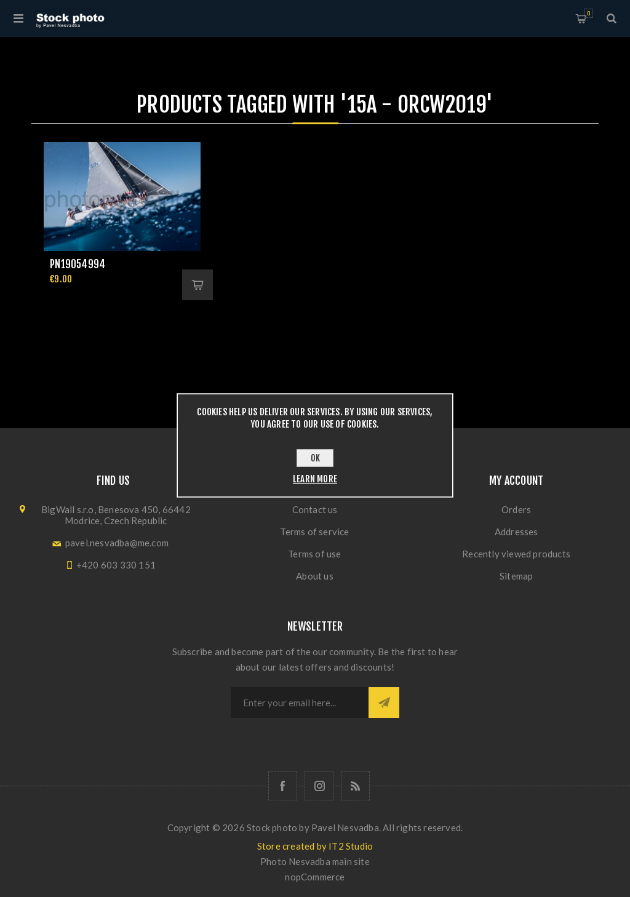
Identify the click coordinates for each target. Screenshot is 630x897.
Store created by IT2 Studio (315, 845)
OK (315, 458)
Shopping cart (588, 13)
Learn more (315, 479)
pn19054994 (77, 264)
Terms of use (314, 553)
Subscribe (384, 702)
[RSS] (355, 785)
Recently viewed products (516, 553)
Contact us (315, 509)
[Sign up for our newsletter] (300, 702)
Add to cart (197, 284)
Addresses (516, 531)
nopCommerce (315, 876)
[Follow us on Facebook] (282, 785)
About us (314, 575)
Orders (516, 509)
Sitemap (516, 575)
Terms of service (314, 531)
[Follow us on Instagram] (319, 785)
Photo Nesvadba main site (315, 861)
